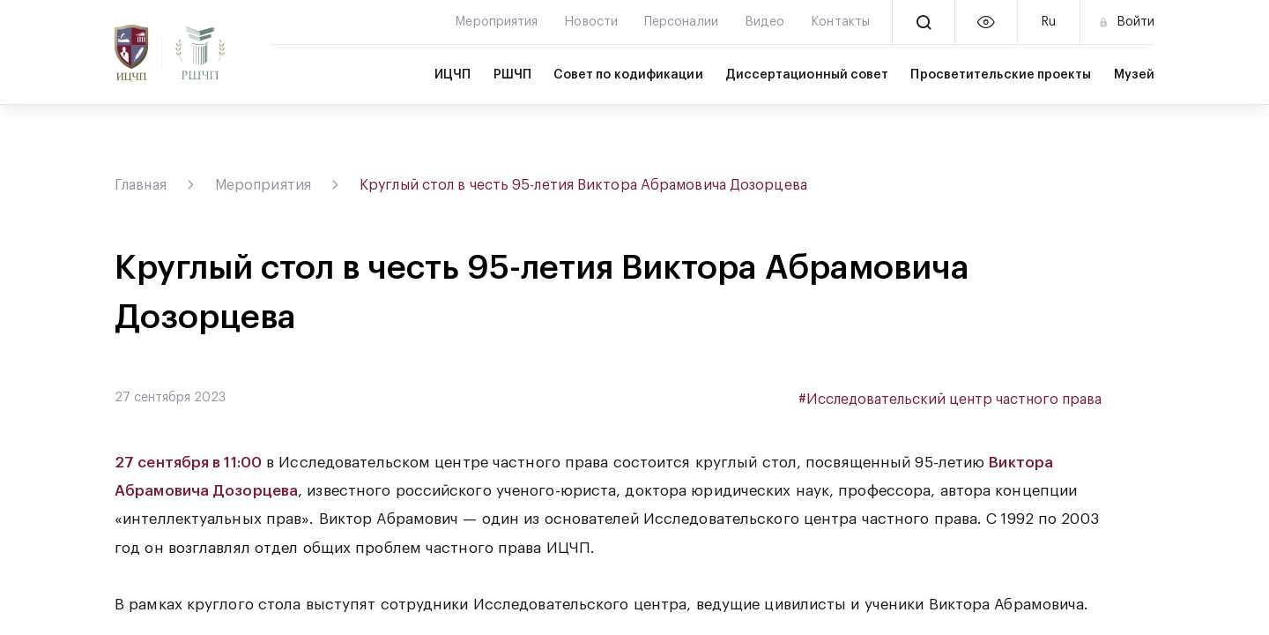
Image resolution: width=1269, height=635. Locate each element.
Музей (1134, 75)
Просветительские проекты (1000, 75)
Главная (141, 185)
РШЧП (512, 75)
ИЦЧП (452, 75)
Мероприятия (263, 185)
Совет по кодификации (628, 75)
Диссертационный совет (807, 75)
